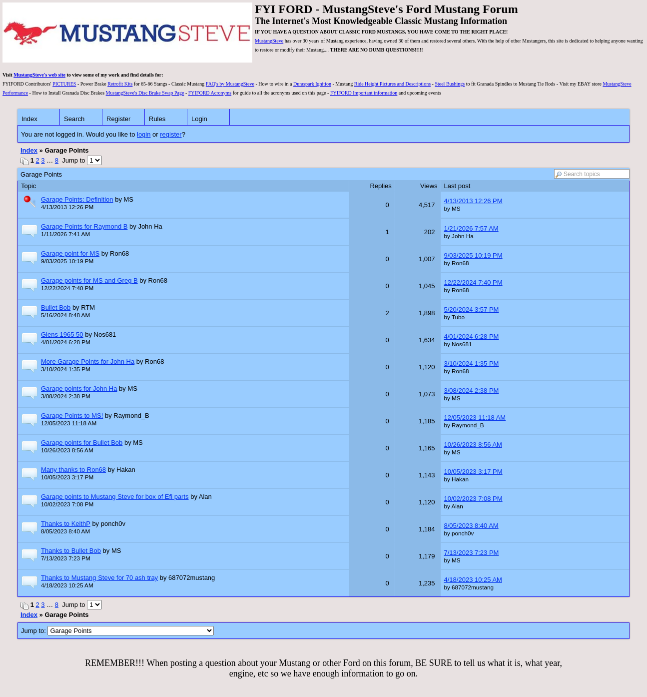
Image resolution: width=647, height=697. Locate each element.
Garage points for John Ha (79, 388)
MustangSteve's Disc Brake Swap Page (145, 93)
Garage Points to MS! (72, 415)
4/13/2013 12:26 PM (473, 201)
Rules (157, 119)
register (170, 134)
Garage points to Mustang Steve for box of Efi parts (115, 496)
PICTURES (64, 84)
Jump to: (117, 630)
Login (199, 119)
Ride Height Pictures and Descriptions (392, 84)
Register (118, 119)
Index (29, 119)
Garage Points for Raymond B (84, 226)
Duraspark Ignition (312, 84)
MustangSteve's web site (39, 75)
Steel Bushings (450, 84)
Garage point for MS (70, 253)
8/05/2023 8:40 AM (471, 525)
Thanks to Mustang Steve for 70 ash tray (99, 577)
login (143, 134)
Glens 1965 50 (62, 334)
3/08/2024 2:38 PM (471, 390)
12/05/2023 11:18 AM (475, 417)
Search (74, 119)
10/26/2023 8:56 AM (473, 444)
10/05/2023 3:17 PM (473, 471)
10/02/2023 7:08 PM (473, 498)
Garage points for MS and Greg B (89, 280)
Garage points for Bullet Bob (81, 442)
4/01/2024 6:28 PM (471, 336)
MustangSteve (269, 41)
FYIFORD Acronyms (209, 93)
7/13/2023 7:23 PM (471, 552)
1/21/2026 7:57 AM (471, 228)
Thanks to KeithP (65, 523)
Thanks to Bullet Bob (71, 550)
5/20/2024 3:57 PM (471, 309)
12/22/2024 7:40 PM (473, 282)
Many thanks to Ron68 (73, 469)
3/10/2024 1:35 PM (471, 363)
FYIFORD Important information (363, 93)
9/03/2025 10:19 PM (473, 255)
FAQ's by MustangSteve (230, 84)
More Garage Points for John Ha (87, 361)
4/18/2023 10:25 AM (473, 579)
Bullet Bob (55, 307)
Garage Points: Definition (77, 199)
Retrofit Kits (119, 84)
